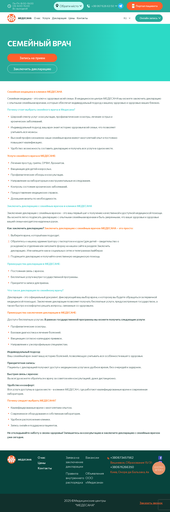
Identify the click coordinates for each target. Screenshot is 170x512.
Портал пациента (145, 6)
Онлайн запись (149, 18)
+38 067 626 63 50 (102, 5)
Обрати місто (69, 6)
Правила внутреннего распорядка (75, 478)
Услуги (46, 18)
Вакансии (92, 457)
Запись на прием (32, 58)
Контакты (82, 18)
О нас (37, 18)
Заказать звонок (151, 503)
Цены (71, 18)
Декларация (59, 18)
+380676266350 (122, 467)
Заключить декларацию (32, 69)
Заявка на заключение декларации (74, 462)
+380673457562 (121, 457)
